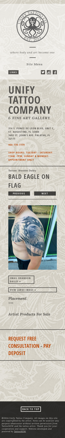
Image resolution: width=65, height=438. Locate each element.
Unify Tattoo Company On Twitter (43, 72)
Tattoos (12, 170)
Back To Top (30, 409)
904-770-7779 (16, 144)
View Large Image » (23, 289)
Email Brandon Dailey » (20, 279)
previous (19, 193)
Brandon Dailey (27, 170)
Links (13, 72)
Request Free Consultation (23, 342)
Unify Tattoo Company (29, 100)
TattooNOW (20, 431)
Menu (35, 64)
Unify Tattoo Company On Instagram (49, 72)
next (45, 193)
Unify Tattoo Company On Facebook (55, 72)
